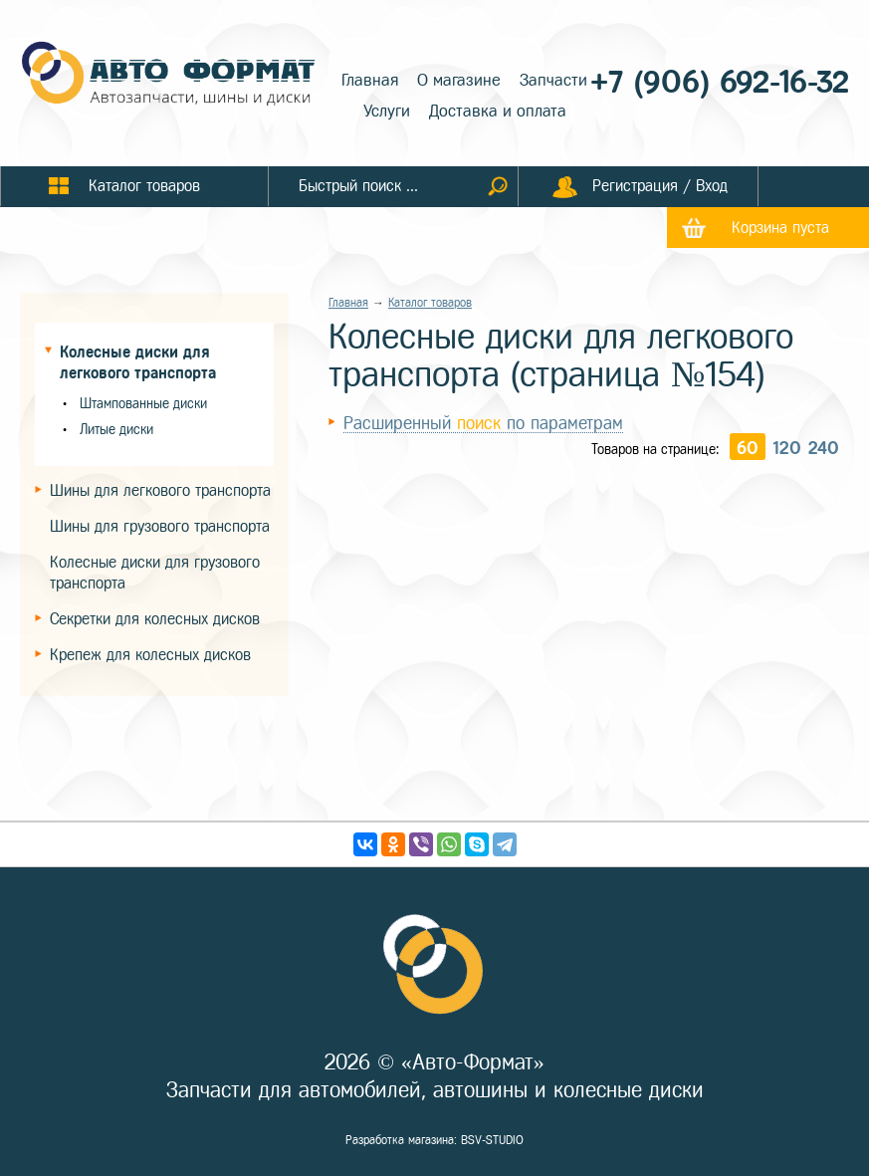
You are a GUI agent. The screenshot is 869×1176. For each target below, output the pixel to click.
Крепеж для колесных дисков (150, 654)
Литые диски (116, 429)
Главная (369, 80)
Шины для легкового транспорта (160, 490)
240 (823, 448)
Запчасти (553, 80)
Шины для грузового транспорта (160, 526)
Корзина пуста (780, 227)
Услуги (386, 111)
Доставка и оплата (497, 111)
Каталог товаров (430, 303)
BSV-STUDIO (492, 1140)
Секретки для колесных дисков (155, 618)
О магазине (459, 80)
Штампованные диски (143, 403)
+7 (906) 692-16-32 (719, 82)
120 (786, 448)
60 (748, 448)
